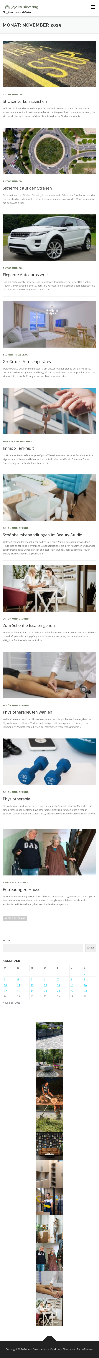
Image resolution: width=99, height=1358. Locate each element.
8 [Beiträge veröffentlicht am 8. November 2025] (71, 979)
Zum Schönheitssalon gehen (29, 625)
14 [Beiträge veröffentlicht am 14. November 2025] (58, 985)
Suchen (7, 940)
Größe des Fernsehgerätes (27, 361)
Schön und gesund (16, 528)
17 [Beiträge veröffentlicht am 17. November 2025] (5, 991)
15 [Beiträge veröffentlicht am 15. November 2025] (71, 985)
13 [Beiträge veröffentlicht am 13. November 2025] (45, 985)
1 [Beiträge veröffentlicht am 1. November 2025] (71, 973)
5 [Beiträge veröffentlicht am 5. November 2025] (31, 979)
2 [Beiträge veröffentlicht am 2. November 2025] (84, 973)
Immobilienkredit (18, 448)
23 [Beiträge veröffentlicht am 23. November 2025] (85, 991)
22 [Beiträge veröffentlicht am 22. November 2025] (71, 991)
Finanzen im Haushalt (18, 441)
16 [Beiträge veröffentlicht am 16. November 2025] (85, 985)
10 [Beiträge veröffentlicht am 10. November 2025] (5, 985)
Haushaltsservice (15, 882)
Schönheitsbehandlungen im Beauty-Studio (42, 534)
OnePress (56, 1349)
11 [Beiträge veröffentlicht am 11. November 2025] (18, 985)
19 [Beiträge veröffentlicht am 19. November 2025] (32, 991)
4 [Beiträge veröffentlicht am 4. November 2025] (18, 979)
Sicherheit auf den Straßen (27, 188)
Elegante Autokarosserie (25, 274)
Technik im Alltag (15, 354)
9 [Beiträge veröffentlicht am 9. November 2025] (84, 979)
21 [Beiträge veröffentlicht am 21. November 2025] (58, 991)
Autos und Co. (13, 94)
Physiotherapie (16, 799)
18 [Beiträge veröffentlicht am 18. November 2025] (18, 991)
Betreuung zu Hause (21, 889)
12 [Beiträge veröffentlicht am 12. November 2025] (32, 985)
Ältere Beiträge (15, 918)
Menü (93, 6)
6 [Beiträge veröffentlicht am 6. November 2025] (44, 979)
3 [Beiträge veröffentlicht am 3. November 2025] (4, 979)
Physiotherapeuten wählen (27, 712)
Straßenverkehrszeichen (25, 101)
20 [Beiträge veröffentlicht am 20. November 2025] (45, 991)
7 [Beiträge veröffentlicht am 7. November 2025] (58, 979)
